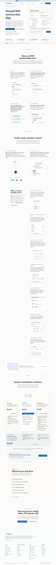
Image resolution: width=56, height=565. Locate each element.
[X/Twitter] (7, 540)
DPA (26, 563)
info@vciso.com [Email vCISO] (10, 540)
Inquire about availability (43, 413)
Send (48, 31)
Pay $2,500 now (13, 413)
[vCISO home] (9, 3)
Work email (42, 12)
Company (33, 3)
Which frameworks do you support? (27, 490)
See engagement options (33, 521)
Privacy (21, 563)
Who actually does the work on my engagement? (27, 492)
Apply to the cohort (42, 455)
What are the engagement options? (27, 484)
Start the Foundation (35, 444)
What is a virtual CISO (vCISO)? (27, 479)
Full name (31, 12)
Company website (44, 15)
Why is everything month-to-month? (27, 487)
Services (23, 3)
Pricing (28, 3)
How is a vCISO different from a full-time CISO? (27, 481)
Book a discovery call (28, 413)
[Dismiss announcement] (54, 0)
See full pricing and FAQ (28, 461)
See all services (14, 205)
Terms (24, 563)
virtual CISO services (19, 202)
